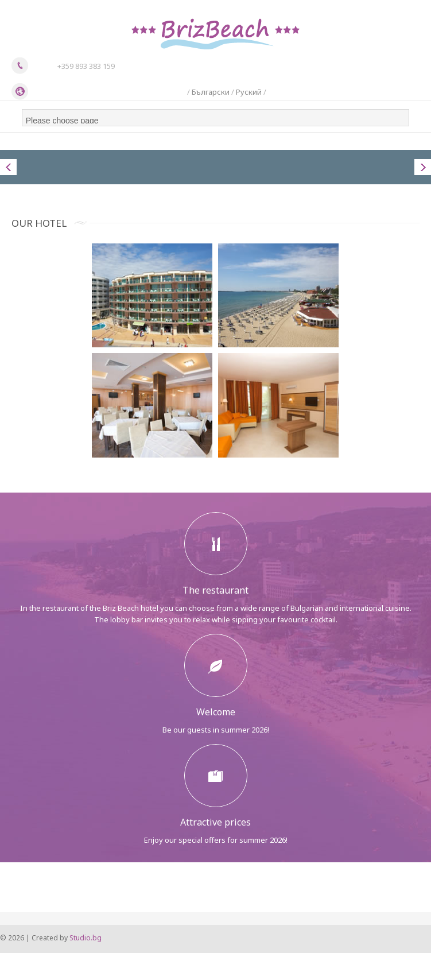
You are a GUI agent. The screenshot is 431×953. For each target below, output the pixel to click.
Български (211, 92)
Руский (249, 92)
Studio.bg (85, 938)
